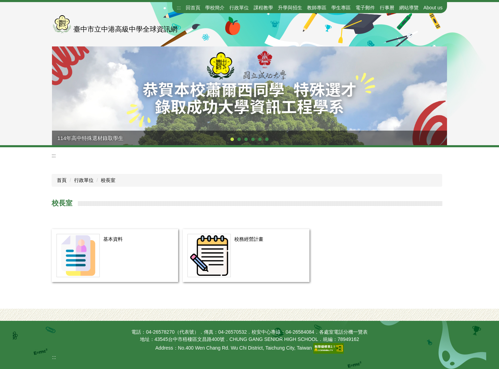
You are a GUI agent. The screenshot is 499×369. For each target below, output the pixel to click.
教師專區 (316, 7)
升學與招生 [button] (290, 7)
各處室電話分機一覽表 (343, 332)
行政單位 (84, 180)
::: (179, 7)
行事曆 (387, 7)
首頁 (62, 180)
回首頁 (193, 7)
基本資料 (113, 239)
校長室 (108, 180)
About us (433, 7)
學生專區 (341, 7)
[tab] (232, 139)
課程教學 (263, 7)
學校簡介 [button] (215, 7)
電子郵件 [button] (365, 7)
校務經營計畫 (248, 239)
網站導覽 (409, 7)
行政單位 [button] (239, 7)
